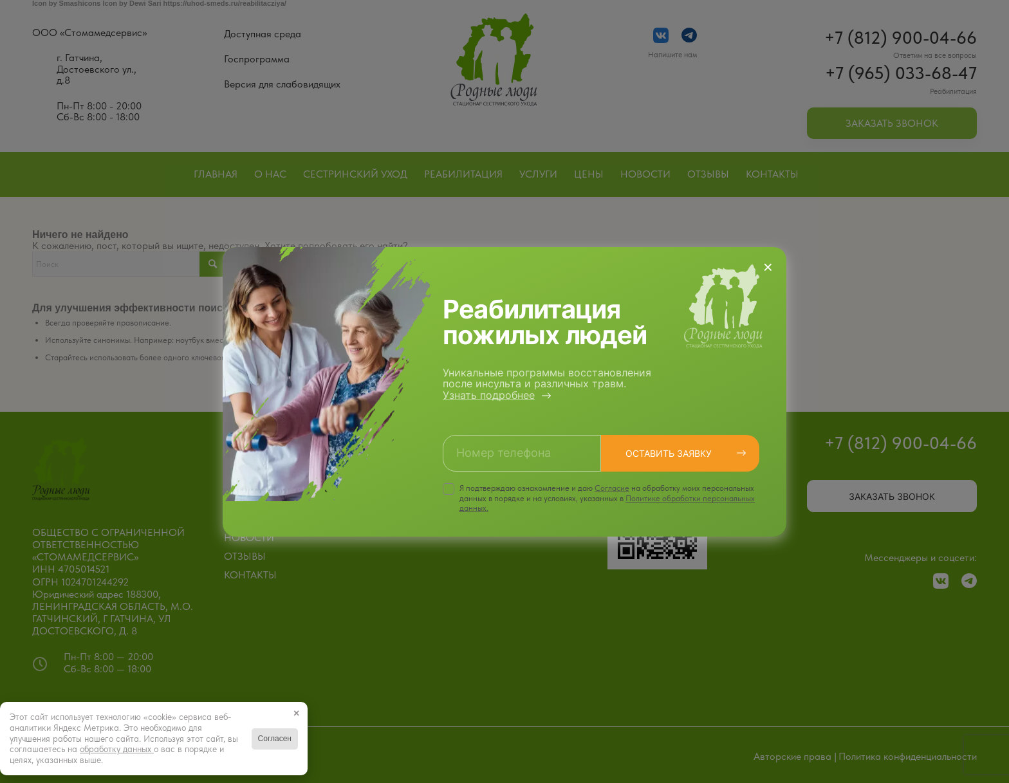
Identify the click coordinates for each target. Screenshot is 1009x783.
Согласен (275, 738)
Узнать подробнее (489, 395)
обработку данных (117, 749)
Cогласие (612, 488)
